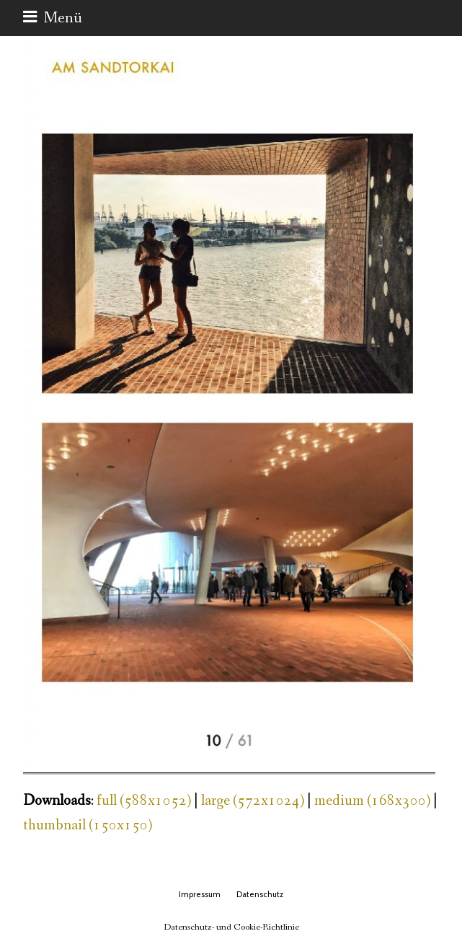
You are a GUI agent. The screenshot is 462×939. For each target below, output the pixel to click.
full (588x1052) (144, 801)
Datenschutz (259, 894)
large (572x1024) (252, 801)
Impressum (200, 894)
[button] (52, 18)
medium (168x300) (372, 801)
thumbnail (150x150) (87, 825)
